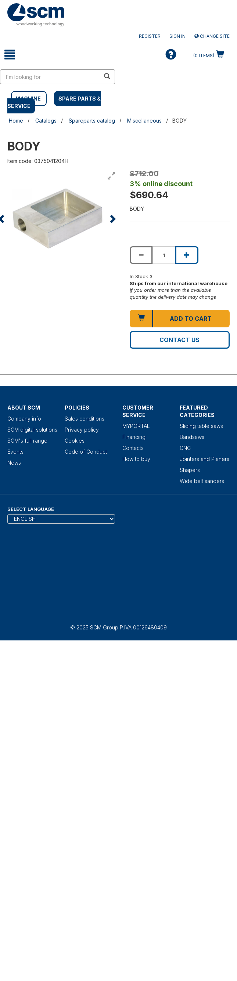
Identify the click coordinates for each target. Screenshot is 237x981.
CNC (185, 448)
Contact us (179, 340)
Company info (24, 418)
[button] (112, 218)
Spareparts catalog (92, 120)
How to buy (136, 459)
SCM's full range (27, 440)
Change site (212, 36)
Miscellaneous (144, 120)
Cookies (75, 440)
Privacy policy (82, 429)
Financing (134, 437)
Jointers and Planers (204, 459)
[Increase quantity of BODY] (186, 255)
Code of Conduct (86, 451)
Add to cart (191, 318)
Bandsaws (192, 437)
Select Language (30, 509)
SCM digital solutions (32, 429)
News (14, 462)
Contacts (133, 448)
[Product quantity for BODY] (163, 255)
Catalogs (46, 120)
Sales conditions (84, 418)
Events (15, 451)
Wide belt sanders (202, 481)
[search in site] (50, 77)
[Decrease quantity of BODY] (141, 255)
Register (150, 36)
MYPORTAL (136, 426)
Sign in (177, 36)
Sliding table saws (201, 426)
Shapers (190, 470)
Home (16, 120)
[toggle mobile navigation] (10, 55)
